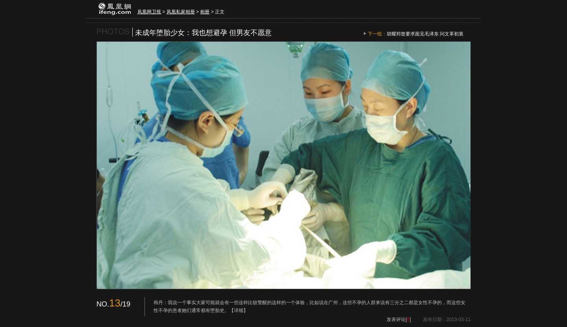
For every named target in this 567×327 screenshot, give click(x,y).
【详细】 (238, 310)
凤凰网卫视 (149, 12)
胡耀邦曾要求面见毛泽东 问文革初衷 (425, 34)
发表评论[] (399, 319)
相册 (204, 12)
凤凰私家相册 (181, 12)
